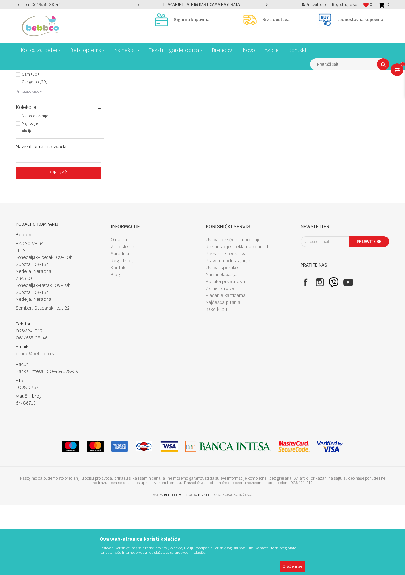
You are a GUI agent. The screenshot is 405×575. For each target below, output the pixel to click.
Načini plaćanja (221, 344)
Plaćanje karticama (226, 365)
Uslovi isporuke (222, 337)
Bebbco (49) (32, 137)
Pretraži (58, 243)
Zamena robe (220, 358)
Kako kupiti (217, 379)
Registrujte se (344, 4)
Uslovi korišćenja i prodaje (233, 310)
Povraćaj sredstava (226, 323)
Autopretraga (242, 86)
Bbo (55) (29, 129)
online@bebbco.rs (35, 424)
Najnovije (30, 193)
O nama (119, 310)
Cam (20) (30, 144)
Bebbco (22, 75)
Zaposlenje (122, 316)
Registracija (123, 330)
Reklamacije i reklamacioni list (237, 316)
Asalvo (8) (31, 121)
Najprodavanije (35, 186)
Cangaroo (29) (34, 152)
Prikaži (323, 86)
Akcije (27, 201)
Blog (115, 344)
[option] (202, 4)
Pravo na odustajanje (228, 330)
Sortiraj (269, 86)
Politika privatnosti (225, 351)
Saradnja (120, 323)
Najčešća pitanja (223, 372)
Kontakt (119, 337)
